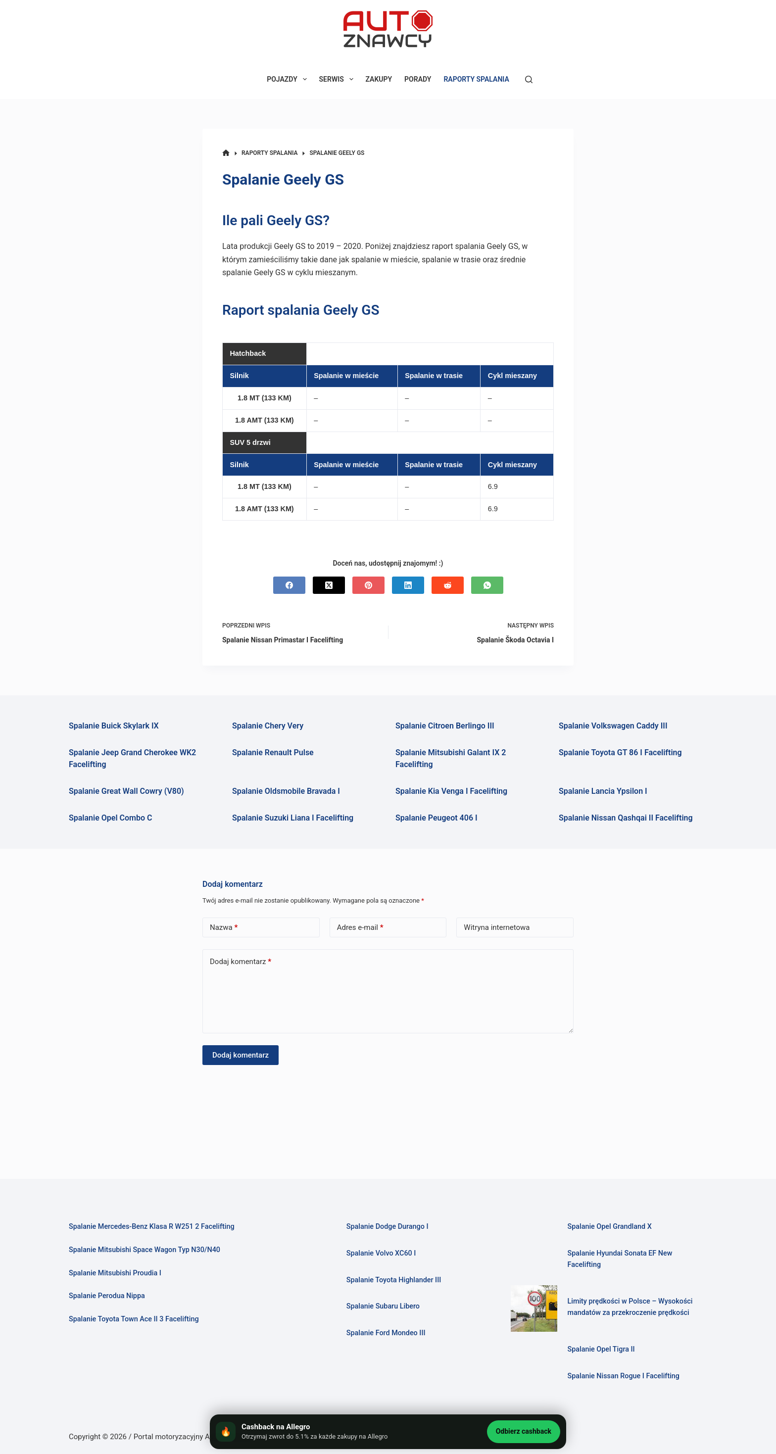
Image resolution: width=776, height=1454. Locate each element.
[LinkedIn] (408, 585)
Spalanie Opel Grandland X (611, 1226)
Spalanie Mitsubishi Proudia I (117, 1272)
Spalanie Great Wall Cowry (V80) (126, 791)
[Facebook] (289, 585)
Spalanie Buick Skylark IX (114, 725)
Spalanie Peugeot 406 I (436, 818)
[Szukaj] (529, 79)
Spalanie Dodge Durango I (389, 1226)
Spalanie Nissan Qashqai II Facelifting (626, 818)
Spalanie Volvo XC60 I (382, 1253)
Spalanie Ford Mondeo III (387, 1332)
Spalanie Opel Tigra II (602, 1349)
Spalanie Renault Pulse (273, 752)
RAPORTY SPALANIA (476, 79)
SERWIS (338, 79)
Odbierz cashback (523, 1431)
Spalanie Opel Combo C (110, 818)
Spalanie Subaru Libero (384, 1306)
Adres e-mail (360, 927)
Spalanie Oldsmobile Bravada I (286, 791)
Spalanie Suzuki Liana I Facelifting (292, 818)
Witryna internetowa (497, 927)
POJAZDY (288, 79)
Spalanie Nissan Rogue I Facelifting (625, 1375)
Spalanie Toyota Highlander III (395, 1279)
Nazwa (224, 927)
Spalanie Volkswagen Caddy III (613, 725)
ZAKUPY (379, 79)
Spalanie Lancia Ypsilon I (603, 791)
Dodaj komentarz (240, 962)
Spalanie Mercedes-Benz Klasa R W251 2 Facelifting (155, 1226)
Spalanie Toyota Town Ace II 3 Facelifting (136, 1318)
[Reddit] (448, 585)
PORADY (417, 79)
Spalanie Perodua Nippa (108, 1295)
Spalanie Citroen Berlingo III (444, 725)
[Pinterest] (368, 585)
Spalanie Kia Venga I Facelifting (451, 791)
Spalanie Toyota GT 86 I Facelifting (620, 752)
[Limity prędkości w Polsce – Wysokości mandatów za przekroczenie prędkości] (534, 1308)
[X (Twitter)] (329, 585)
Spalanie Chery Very (267, 725)
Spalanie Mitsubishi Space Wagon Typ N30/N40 (148, 1249)
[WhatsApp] (487, 585)
